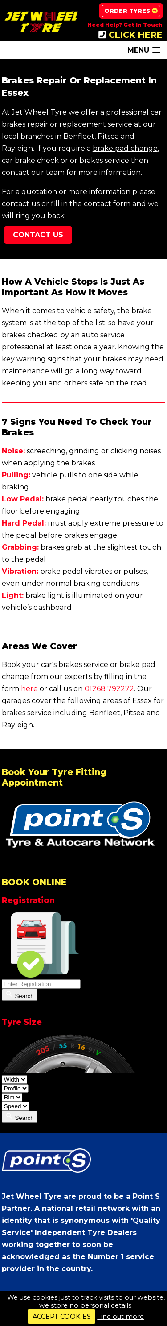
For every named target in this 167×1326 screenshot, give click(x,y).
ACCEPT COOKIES (62, 1317)
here (29, 688)
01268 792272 (109, 688)
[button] (144, 50)
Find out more (120, 1317)
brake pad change (125, 148)
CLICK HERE (130, 34)
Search (19, 994)
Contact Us (38, 235)
